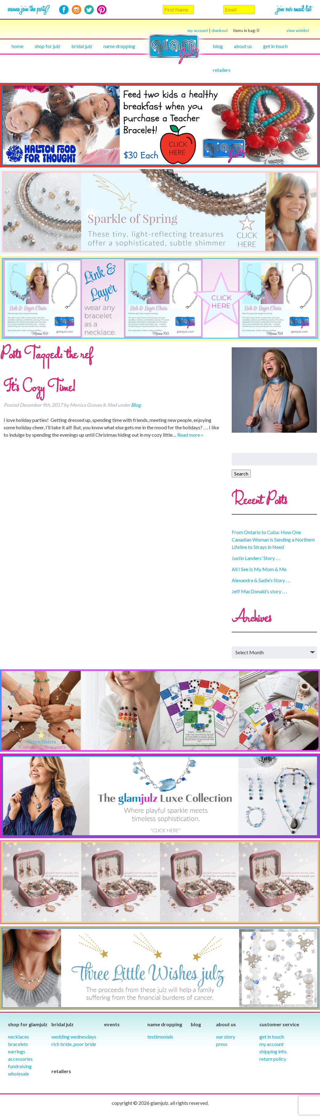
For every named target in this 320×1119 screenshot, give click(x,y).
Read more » (190, 435)
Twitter (89, 9)
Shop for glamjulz (27, 1024)
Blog (218, 46)
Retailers (221, 70)
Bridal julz (81, 46)
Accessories (20, 1059)
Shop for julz (47, 46)
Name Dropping (119, 46)
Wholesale (18, 1073)
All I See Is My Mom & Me (259, 569)
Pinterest (101, 9)
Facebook (64, 9)
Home (17, 46)
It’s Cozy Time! (39, 388)
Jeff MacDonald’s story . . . (259, 591)
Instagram (76, 9)
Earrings (16, 1051)
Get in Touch (271, 1036)
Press (221, 1044)
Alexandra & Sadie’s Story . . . (261, 580)
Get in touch (275, 46)
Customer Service (279, 1024)
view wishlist (297, 30)
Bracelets (18, 1044)
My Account (271, 1044)
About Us (243, 46)
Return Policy (272, 1059)
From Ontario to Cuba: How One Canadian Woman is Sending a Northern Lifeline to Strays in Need (273, 539)
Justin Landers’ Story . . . (256, 558)
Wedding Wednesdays (73, 1036)
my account (197, 30)
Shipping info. (273, 1051)
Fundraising (20, 1066)
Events (112, 1024)
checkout (235, 30)
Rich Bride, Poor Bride (73, 1044)
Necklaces (18, 1036)
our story (225, 1036)
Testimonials (160, 1036)
